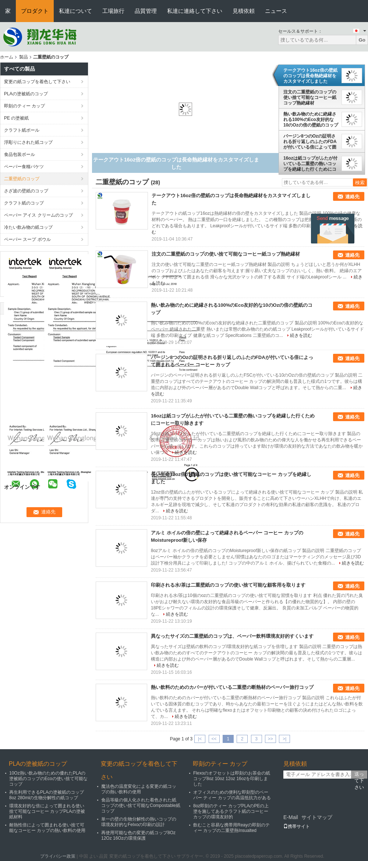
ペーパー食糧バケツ (24, 166)
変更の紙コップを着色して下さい (37, 81)
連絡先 (352, 196)
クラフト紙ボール (21, 130)
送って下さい (359, 775)
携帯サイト (296, 826)
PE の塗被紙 (16, 118)
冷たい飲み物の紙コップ (28, 227)
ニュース (276, 11)
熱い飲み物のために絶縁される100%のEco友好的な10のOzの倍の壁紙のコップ (310, 119)
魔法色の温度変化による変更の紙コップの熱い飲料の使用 (138, 789)
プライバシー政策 (57, 856)
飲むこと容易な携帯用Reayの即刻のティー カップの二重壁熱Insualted (231, 827)
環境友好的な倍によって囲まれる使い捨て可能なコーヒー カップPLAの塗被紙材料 (47, 811)
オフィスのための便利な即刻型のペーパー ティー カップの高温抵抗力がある (232, 795)
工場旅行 (113, 11)
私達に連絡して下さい (194, 11)
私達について (75, 11)
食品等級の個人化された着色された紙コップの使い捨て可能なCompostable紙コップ (140, 805)
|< (200, 738)
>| (284, 738)
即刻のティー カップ (24, 105)
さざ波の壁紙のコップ (26, 190)
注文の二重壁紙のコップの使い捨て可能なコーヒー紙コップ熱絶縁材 (309, 97)
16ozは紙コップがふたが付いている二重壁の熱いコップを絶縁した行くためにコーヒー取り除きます (310, 164)
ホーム (6, 57)
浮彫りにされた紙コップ (28, 142)
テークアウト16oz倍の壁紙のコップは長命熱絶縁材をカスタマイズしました (310, 76)
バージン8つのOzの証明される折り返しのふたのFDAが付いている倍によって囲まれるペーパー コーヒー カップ (310, 142)
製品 (23, 57)
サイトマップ (316, 817)
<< (213, 738)
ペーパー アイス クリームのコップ (38, 215)
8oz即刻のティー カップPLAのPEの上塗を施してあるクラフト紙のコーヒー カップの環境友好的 (231, 811)
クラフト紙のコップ (24, 203)
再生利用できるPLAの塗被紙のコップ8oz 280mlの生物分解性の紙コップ (46, 795)
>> (270, 738)
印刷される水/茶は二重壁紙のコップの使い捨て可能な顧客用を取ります (228, 585)
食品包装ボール (19, 154)
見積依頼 (244, 11)
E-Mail (290, 817)
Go (361, 40)
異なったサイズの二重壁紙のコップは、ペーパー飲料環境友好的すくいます (232, 636)
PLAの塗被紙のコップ (26, 93)
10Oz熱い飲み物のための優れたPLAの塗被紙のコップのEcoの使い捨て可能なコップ (48, 779)
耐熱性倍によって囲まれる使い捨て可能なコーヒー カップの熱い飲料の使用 (47, 827)
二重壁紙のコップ (21, 178)
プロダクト (35, 11)
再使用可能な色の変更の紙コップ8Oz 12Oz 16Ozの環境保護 (138, 835)
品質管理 (146, 11)
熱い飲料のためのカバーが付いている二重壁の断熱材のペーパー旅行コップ (232, 687)
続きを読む (301, 335)
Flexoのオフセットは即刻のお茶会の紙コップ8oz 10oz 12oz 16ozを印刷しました (231, 779)
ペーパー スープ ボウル (27, 239)
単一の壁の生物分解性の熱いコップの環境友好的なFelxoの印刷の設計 (138, 821)
